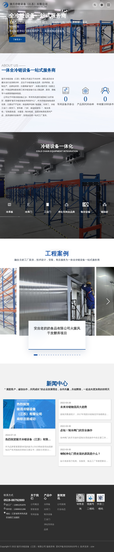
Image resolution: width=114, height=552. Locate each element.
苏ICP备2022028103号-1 (67, 546)
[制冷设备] (85, 204)
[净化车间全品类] (66, 204)
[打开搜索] (95, 5)
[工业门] (47, 204)
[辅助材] (104, 204)
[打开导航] (108, 5)
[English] (101, 5)
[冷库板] (9, 204)
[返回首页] (25, 5)
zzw (92, 546)
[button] (7, 301)
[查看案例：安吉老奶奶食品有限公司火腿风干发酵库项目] (57, 335)
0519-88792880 (14, 500)
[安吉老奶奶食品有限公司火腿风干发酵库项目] (57, 301)
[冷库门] (28, 204)
